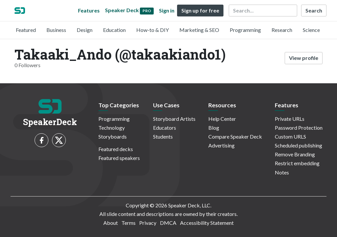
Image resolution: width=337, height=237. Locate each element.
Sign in (166, 10)
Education (114, 30)
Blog (213, 127)
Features (89, 10)
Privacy (147, 223)
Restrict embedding (297, 163)
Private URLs (289, 119)
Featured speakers (119, 158)
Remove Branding (295, 154)
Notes (282, 172)
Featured (26, 30)
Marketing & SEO (199, 30)
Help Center (222, 119)
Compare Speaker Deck (235, 136)
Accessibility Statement (207, 223)
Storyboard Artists (174, 119)
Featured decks (115, 149)
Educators (164, 127)
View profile (303, 58)
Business (56, 30)
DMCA (168, 223)
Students (163, 136)
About (110, 223)
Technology (111, 127)
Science (311, 30)
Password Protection (299, 127)
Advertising (221, 145)
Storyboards (112, 136)
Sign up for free (200, 10)
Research (282, 30)
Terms (128, 223)
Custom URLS (290, 136)
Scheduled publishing (298, 145)
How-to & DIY (152, 30)
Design (84, 30)
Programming (245, 30)
